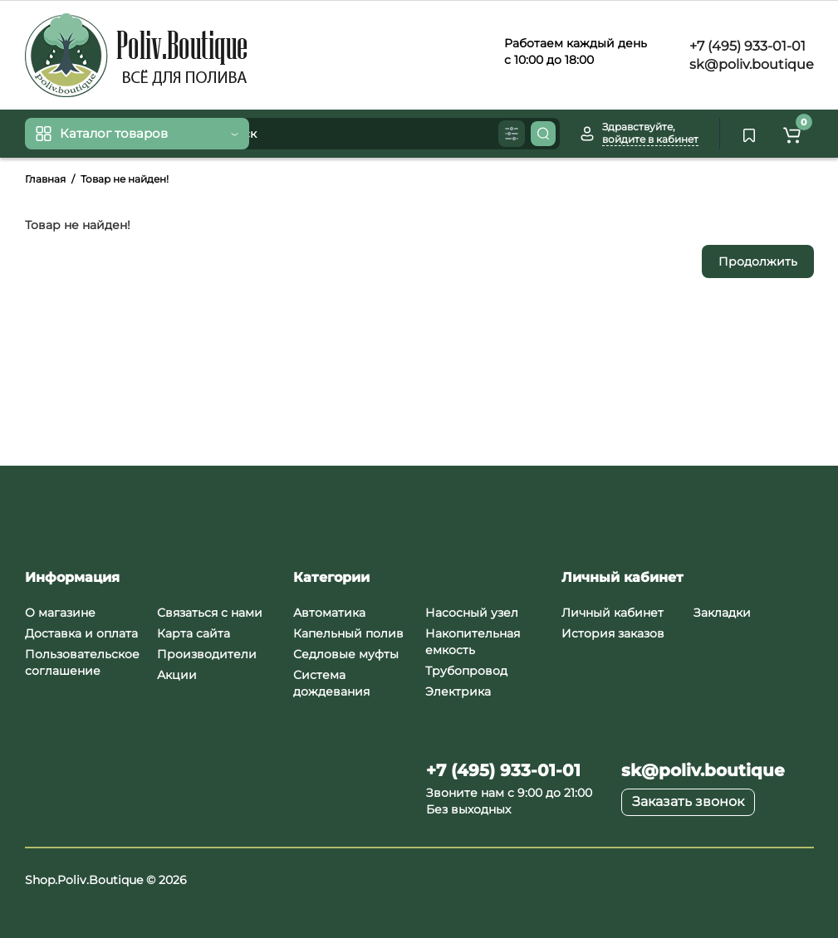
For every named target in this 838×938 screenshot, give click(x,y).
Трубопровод (466, 670)
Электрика (458, 691)
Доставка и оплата (81, 633)
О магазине (60, 612)
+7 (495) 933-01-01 (746, 46)
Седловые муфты (346, 654)
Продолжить (757, 261)
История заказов (612, 633)
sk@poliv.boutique (750, 64)
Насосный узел (471, 612)
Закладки (722, 612)
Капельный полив (348, 633)
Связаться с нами (209, 612)
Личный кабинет (612, 612)
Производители (207, 654)
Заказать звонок (688, 801)
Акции (177, 674)
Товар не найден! (125, 179)
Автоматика (329, 612)
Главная (45, 179)
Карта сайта (193, 633)
